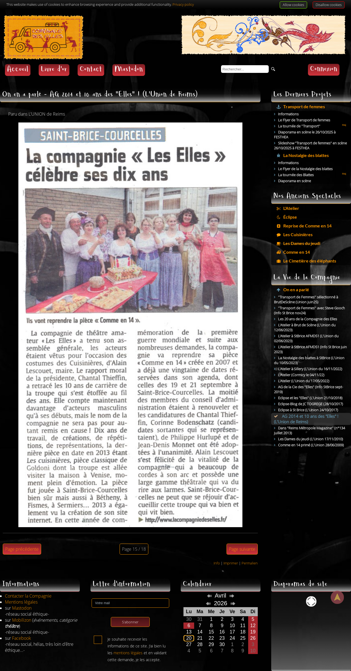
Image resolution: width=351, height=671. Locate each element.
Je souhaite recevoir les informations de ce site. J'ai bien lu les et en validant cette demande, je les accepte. (137, 631)
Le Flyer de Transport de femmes (304, 110)
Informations (288, 104)
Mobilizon (21, 611)
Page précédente (22, 540)
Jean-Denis (36, 667)
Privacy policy (183, 4)
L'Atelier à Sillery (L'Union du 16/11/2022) (310, 359)
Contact (91, 61)
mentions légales (128, 643)
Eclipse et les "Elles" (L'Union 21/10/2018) (310, 388)
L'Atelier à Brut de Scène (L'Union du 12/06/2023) (305, 318)
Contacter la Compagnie (28, 587)
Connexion (323, 60)
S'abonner (130, 612)
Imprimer (230, 553)
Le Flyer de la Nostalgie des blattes (305, 159)
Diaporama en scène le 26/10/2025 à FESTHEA (305, 125)
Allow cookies (293, 4)
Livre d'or (54, 61)
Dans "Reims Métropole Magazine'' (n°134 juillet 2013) (309, 421)
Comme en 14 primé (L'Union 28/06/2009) (311, 435)
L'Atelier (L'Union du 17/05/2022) (303, 371)
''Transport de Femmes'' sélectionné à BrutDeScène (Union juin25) (306, 290)
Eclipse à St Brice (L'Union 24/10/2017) (308, 400)
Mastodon (129, 61)
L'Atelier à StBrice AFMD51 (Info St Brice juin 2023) (310, 340)
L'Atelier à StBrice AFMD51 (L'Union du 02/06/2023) (306, 329)
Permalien (250, 553)
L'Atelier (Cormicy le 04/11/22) (301, 365)
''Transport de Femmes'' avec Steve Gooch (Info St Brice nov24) (309, 301)
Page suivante (242, 540)
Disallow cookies (329, 4)
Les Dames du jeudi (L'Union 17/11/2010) (310, 429)
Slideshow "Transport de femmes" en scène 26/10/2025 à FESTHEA (310, 136)
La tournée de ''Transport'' (299, 116)
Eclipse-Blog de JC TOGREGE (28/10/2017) (310, 394)
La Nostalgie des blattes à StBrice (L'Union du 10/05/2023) (309, 351)
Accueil (17, 61)
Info (217, 553)
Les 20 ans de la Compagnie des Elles (307, 309)
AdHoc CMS (335, 667)
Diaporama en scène (294, 171)
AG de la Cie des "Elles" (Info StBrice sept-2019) (308, 380)
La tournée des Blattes (296, 165)
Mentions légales (21, 593)
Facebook (21, 629)
